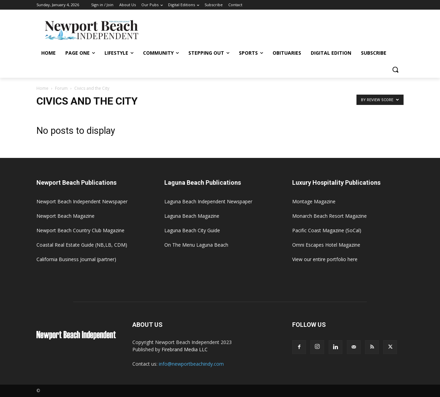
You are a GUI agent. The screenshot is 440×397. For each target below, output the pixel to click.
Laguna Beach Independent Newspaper (208, 201)
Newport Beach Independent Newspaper (82, 201)
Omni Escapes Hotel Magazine (326, 245)
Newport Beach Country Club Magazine (80, 230)
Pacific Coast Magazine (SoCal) (326, 230)
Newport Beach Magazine (65, 216)
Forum (61, 88)
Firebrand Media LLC (185, 349)
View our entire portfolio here (325, 259)
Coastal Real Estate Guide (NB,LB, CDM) (81, 245)
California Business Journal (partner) (76, 259)
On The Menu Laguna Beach (196, 245)
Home (42, 88)
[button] (395, 69)
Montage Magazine (314, 201)
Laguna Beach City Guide (192, 230)
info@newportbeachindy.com (191, 364)
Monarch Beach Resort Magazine (329, 216)
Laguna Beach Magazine (191, 216)
